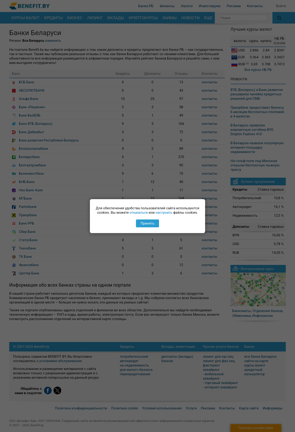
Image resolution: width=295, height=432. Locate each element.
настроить (164, 212)
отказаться (139, 212)
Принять (147, 223)
